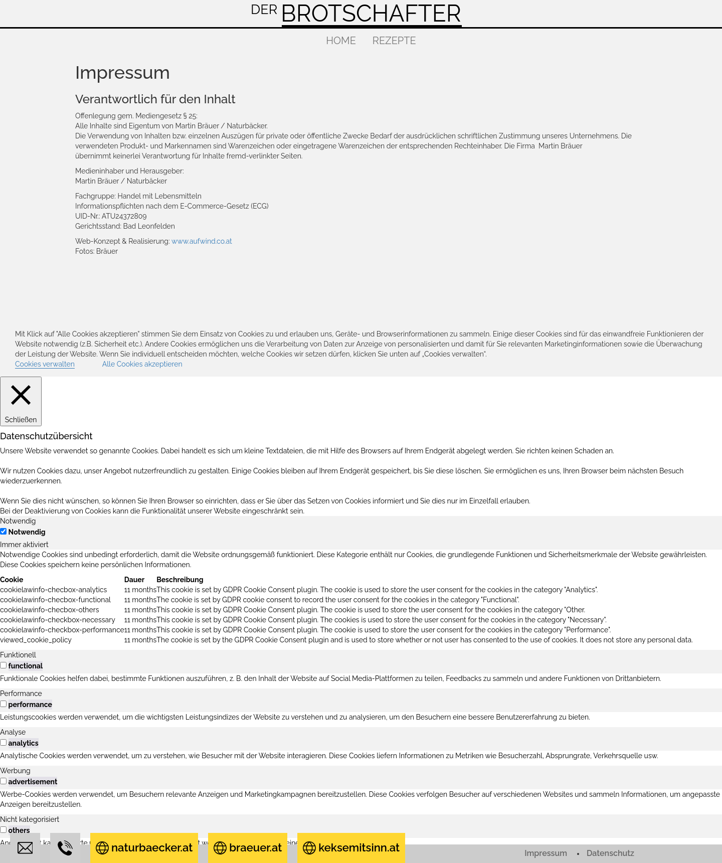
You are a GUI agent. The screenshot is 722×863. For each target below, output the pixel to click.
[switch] (3, 665)
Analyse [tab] (13, 732)
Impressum (545, 853)
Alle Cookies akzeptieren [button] (142, 364)
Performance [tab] (21, 693)
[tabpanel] (361, 597)
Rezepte (394, 41)
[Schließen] (21, 401)
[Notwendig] (3, 531)
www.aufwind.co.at (201, 241)
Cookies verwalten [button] (45, 364)
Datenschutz (610, 853)
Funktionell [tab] (18, 655)
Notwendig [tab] (18, 521)
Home (341, 41)
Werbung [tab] (15, 771)
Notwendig (27, 532)
